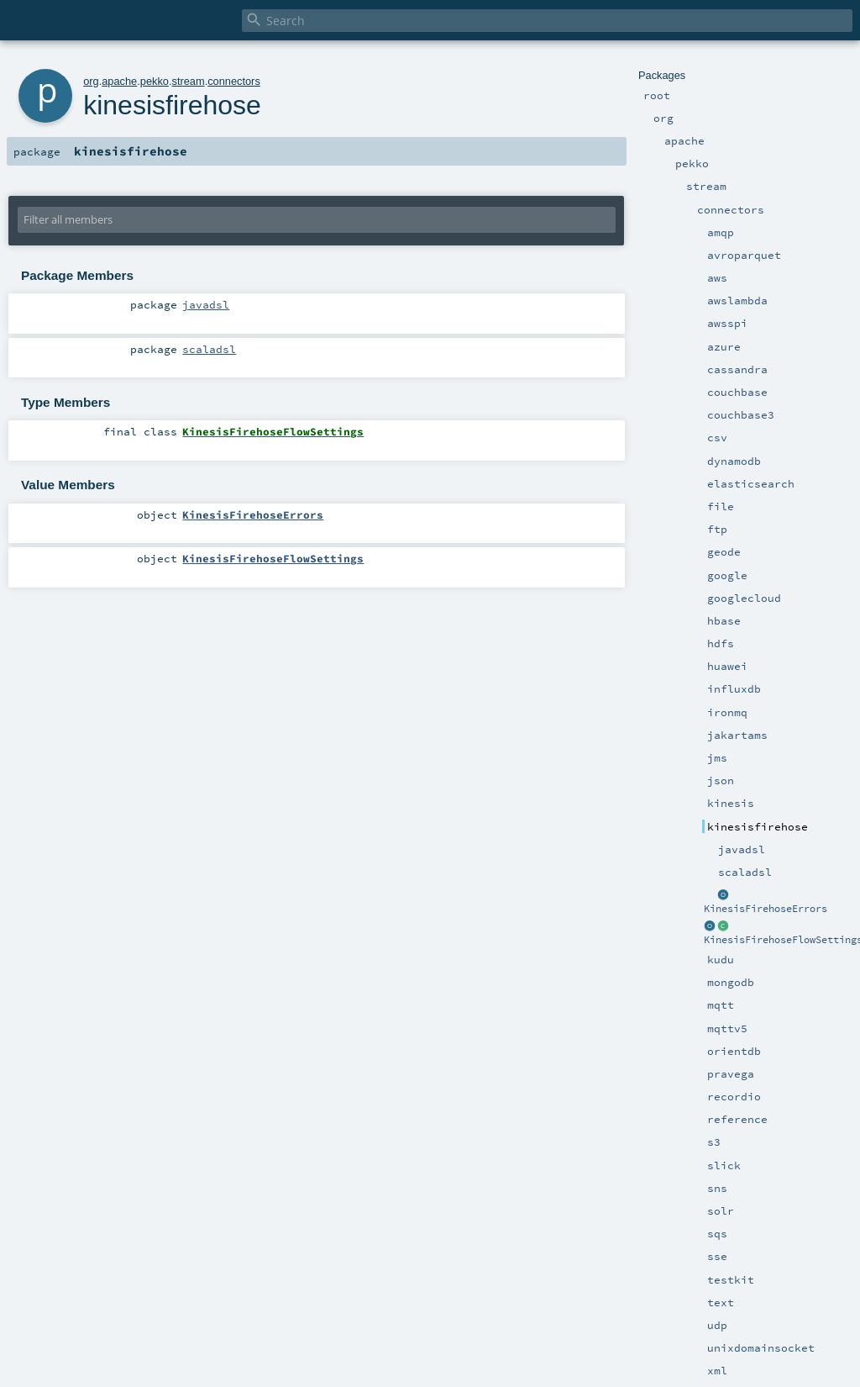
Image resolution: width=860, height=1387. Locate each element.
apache (119, 81)
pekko (154, 81)
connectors (233, 81)
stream (188, 81)
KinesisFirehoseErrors (765, 909)
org (91, 81)
